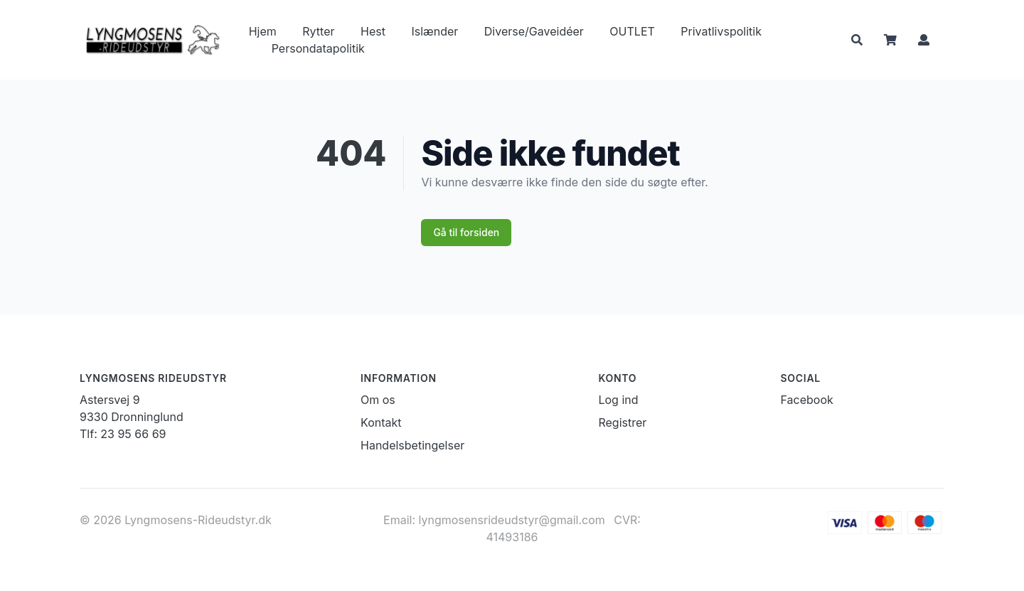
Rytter (318, 31)
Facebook (807, 400)
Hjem (263, 31)
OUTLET (631, 31)
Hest (373, 31)
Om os (378, 400)
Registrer (622, 422)
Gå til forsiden (466, 232)
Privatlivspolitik (721, 31)
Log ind (618, 400)
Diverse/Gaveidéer (534, 31)
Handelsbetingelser (412, 445)
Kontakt (381, 422)
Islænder (434, 31)
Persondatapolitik (318, 48)
